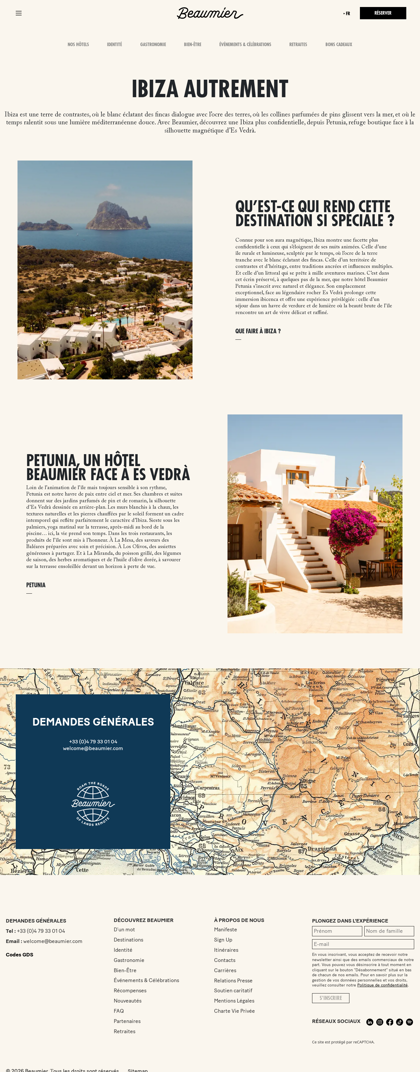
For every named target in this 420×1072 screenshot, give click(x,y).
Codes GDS (19, 954)
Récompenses (130, 991)
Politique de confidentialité (382, 985)
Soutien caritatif (235, 991)
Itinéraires (228, 950)
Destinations (129, 940)
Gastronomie (153, 44)
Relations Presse (235, 980)
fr (347, 13)
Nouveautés (128, 1001)
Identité (114, 44)
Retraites (298, 44)
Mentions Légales (236, 1001)
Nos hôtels (78, 44)
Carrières (227, 970)
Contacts (226, 960)
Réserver (382, 13)
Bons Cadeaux (339, 44)
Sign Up (225, 940)
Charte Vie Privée (236, 1011)
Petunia (36, 585)
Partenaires (127, 1021)
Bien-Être (192, 44)
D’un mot (124, 929)
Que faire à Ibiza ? (258, 331)
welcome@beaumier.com (93, 748)
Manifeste (227, 929)
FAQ (119, 1011)
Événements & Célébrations (245, 44)
